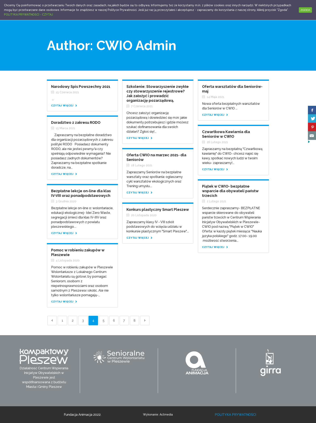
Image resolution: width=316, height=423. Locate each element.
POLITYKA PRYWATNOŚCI (235, 415)
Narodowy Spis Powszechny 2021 (80, 86)
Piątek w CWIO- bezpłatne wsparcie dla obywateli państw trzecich (230, 191)
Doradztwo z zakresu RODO (75, 122)
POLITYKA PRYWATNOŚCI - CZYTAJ (28, 14)
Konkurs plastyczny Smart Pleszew (157, 209)
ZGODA (305, 10)
